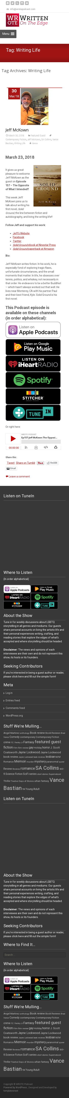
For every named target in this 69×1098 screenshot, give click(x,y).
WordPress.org (14, 715)
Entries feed (13, 700)
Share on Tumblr (25, 462)
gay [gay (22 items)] (31, 747)
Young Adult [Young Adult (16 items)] (32, 789)
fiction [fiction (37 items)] (8, 747)
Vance (35, 143)
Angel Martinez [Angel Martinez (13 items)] (11, 733)
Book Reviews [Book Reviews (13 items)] (52, 733)
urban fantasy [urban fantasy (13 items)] (41, 781)
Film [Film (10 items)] (15, 748)
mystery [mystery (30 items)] (40, 761)
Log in (9, 692)
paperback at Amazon (33, 248)
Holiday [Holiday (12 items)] (38, 747)
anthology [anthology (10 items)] (24, 733)
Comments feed (15, 708)
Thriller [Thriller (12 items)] (6, 781)
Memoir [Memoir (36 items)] (20, 761)
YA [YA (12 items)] (23, 789)
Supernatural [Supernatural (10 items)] (55, 774)
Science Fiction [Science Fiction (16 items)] (14, 773)
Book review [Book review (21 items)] (37, 733)
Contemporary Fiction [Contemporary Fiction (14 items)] (47, 737)
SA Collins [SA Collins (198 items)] (47, 768)
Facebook (18, 237)
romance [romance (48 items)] (28, 768)
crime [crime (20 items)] (6, 742)
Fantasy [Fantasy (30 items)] (28, 742)
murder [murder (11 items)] (30, 761)
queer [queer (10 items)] (61, 762)
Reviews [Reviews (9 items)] (16, 769)
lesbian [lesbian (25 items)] (50, 756)
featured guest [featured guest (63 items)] (48, 741)
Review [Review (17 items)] (7, 768)
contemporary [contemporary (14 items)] (27, 737)
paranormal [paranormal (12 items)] (52, 761)
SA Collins (46, 139)
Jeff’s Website (21, 233)
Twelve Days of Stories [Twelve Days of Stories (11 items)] (22, 781)
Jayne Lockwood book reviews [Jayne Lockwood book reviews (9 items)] (32, 757)
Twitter (17, 241)
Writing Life (19, 143)
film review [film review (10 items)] (23, 748)
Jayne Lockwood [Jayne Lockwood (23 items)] (29, 752)
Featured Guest (38, 135)
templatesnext (10, 1091)
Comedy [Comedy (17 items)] (15, 736)
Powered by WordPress (15, 1087)
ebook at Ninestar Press (34, 244)
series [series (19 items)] (33, 774)
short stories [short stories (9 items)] (42, 774)
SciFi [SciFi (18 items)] (26, 774)
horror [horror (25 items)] (46, 747)
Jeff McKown (17, 130)
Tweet (11, 462)
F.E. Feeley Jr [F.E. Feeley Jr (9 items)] (17, 742)
